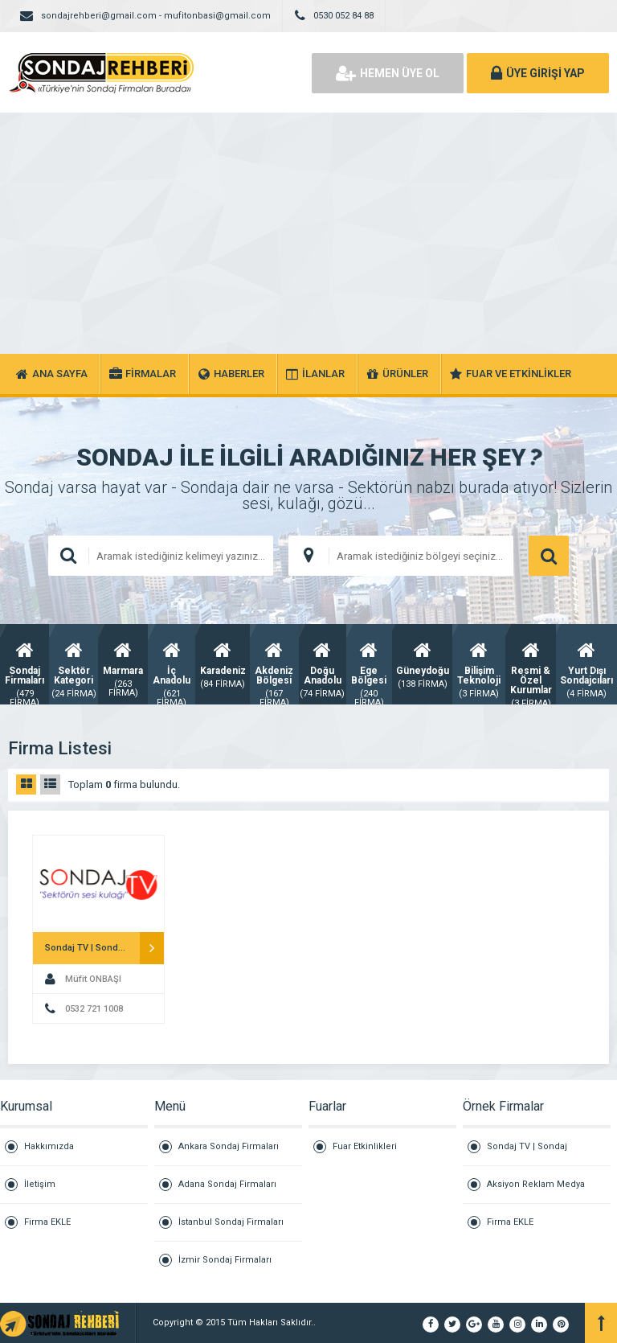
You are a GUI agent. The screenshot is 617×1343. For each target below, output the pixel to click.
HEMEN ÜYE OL (387, 73)
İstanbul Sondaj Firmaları (231, 1222)
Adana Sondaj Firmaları (227, 1184)
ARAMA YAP (549, 556)
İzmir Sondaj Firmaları (225, 1260)
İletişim (39, 1184)
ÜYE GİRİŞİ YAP (538, 73)
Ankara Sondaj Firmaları (228, 1146)
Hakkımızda (49, 1146)
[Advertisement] (308, 233)
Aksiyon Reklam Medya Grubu (536, 1191)
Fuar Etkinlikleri (365, 1146)
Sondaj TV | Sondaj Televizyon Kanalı (527, 1153)
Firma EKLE (47, 1222)
